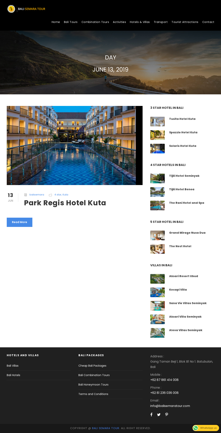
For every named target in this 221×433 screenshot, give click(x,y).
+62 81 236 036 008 (164, 393)
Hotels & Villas (140, 22)
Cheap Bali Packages (92, 366)
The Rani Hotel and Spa (186, 203)
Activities (119, 22)
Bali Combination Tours (94, 375)
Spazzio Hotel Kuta (183, 132)
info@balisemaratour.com (170, 406)
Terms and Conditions (93, 394)
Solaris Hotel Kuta (182, 146)
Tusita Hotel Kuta (182, 119)
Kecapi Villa (178, 290)
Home (56, 22)
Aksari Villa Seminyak (185, 317)
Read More (19, 222)
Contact (208, 22)
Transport (161, 22)
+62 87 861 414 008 (164, 380)
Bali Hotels (13, 375)
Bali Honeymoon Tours (93, 384)
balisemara (36, 194)
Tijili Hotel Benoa (181, 189)
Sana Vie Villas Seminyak (188, 303)
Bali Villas (12, 366)
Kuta (65, 194)
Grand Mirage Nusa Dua (187, 233)
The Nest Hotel (180, 246)
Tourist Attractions (184, 22)
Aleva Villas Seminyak (185, 330)
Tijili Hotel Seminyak (184, 176)
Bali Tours (71, 22)
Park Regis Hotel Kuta (65, 203)
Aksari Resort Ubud (183, 276)
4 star (57, 194)
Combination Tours (95, 22)
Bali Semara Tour (105, 428)
